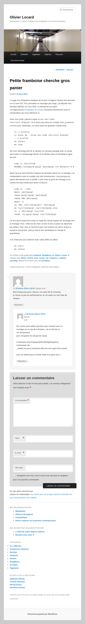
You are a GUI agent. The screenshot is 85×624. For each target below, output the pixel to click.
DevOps (13, 552)
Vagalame (36, 54)
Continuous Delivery (19, 549)
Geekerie (24, 54)
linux (36, 258)
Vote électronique (17, 60)
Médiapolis (20, 511)
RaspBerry (46, 255)
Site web (19, 467)
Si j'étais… (14, 565)
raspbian (62, 258)
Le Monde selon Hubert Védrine (30, 532)
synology (14, 261)
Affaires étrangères (24, 514)
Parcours (59, 54)
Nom (19, 438)
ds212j (30, 258)
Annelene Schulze (17, 587)
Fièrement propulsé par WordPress (42, 614)
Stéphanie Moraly (17, 579)
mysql (41, 258)
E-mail (19, 453)
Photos (13, 558)
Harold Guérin (16, 585)
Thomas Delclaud (17, 582)
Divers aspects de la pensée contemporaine (35, 520)
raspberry (54, 258)
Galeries (48, 54)
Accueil (13, 54)
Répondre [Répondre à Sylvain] (18, 304)
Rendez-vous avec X (24, 535)
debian (23, 258)
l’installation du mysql (33, 110)
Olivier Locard (22, 17)
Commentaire (22, 400)
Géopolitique (21, 517)
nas (46, 258)
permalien (46, 261)
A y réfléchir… (16, 546)
